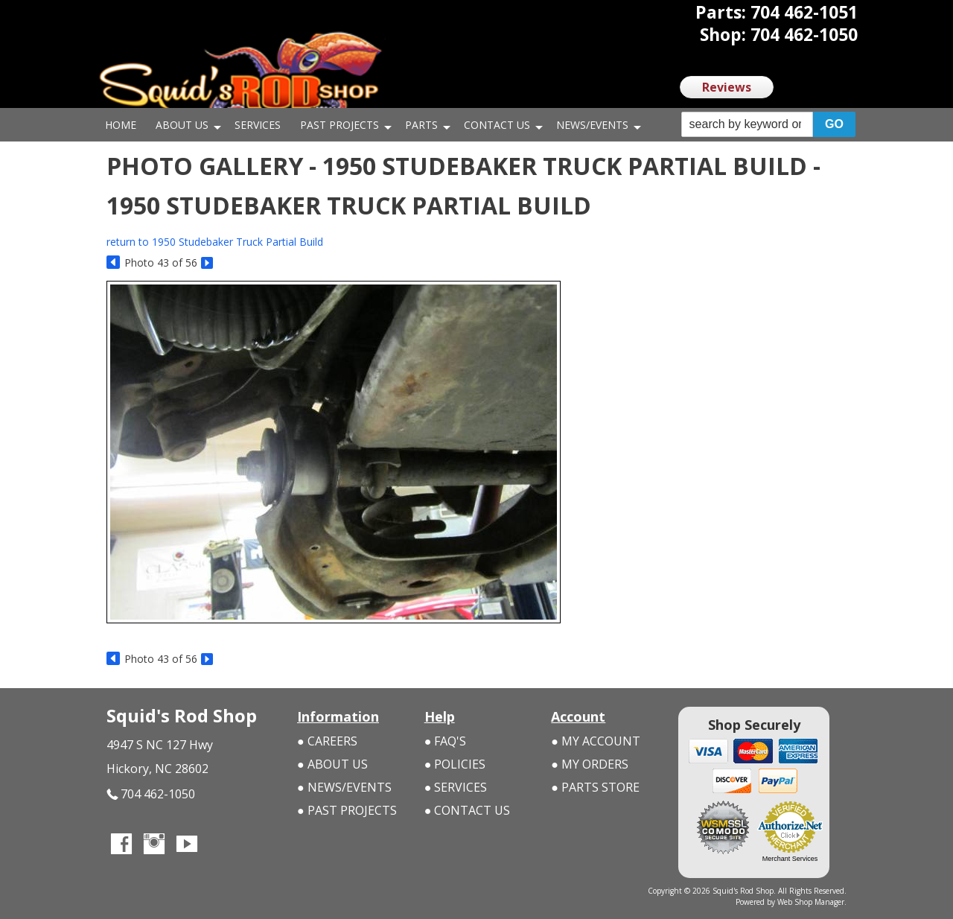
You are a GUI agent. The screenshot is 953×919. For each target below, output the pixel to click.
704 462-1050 (150, 794)
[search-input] (747, 124)
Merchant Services (790, 858)
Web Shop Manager (810, 902)
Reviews (726, 87)
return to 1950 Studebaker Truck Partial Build (214, 242)
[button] (768, 125)
